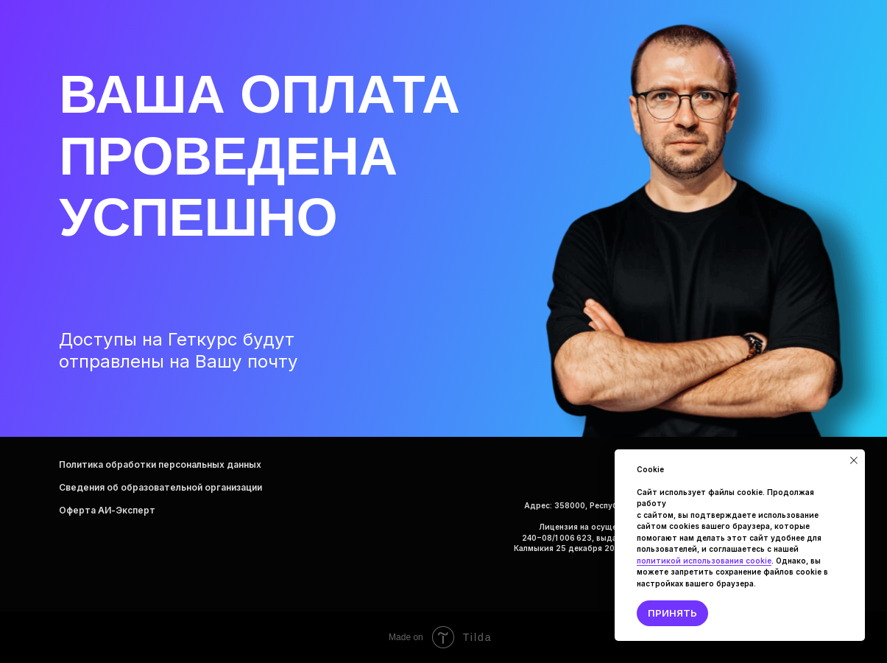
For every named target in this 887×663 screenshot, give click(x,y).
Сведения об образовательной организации (160, 487)
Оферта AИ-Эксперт (107, 510)
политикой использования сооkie (704, 560)
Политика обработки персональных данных (160, 464)
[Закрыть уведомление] (854, 460)
